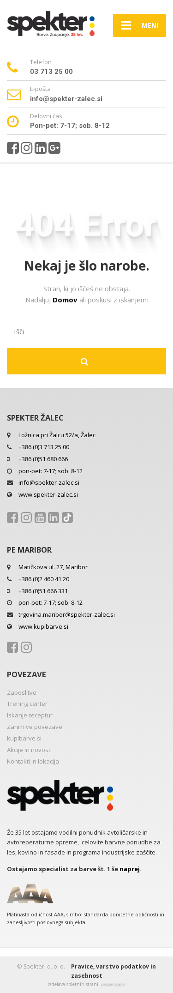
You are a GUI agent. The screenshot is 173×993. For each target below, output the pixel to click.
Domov (66, 299)
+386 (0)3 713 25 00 (43, 447)
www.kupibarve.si (43, 626)
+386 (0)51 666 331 (43, 591)
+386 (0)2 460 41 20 (43, 579)
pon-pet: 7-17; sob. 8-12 (50, 471)
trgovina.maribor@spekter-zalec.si (66, 614)
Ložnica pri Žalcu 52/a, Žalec (56, 435)
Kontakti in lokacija (33, 761)
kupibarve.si (24, 738)
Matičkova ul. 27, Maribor (53, 567)
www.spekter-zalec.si (48, 494)
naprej (129, 869)
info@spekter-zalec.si (48, 482)
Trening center (27, 703)
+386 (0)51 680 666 (43, 459)
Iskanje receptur (30, 715)
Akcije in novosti (29, 750)
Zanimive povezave (34, 726)
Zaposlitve (21, 692)
